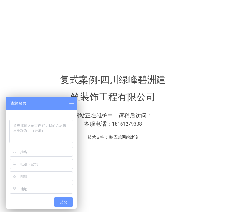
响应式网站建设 (123, 137)
